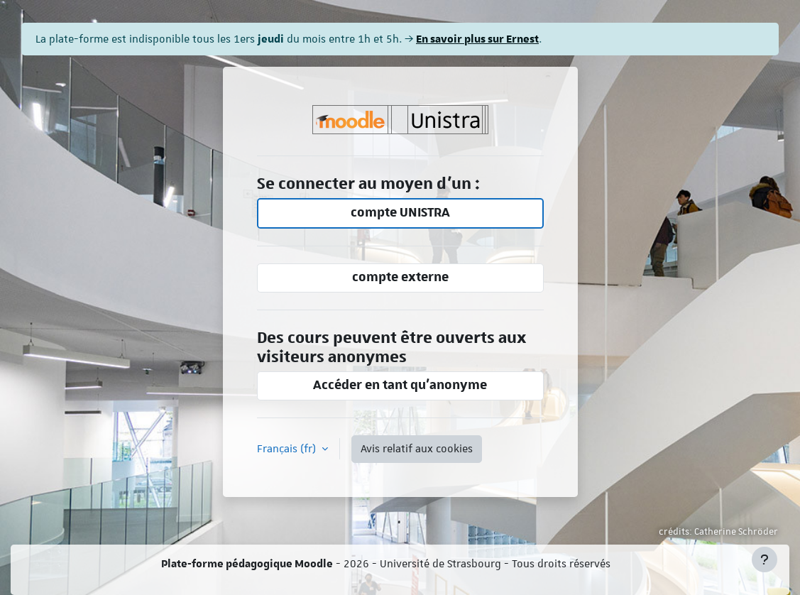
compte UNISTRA (400, 212)
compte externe (400, 277)
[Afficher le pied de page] (764, 559)
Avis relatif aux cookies (417, 448)
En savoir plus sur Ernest (477, 38)
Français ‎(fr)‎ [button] (288, 448)
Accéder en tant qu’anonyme (400, 385)
